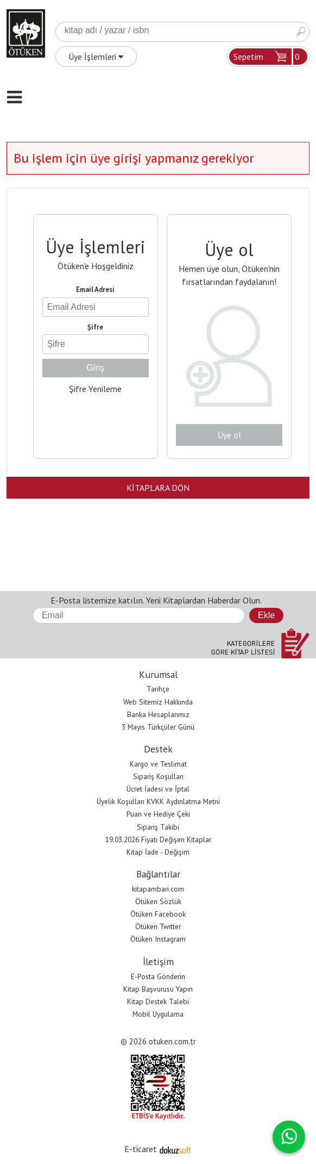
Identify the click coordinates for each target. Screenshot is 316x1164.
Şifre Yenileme (95, 388)
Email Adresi (95, 289)
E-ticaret (140, 1148)
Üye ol (229, 435)
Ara (301, 31)
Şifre (95, 327)
